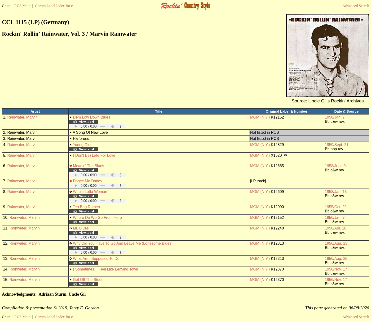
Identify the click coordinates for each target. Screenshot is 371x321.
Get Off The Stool (87, 280)
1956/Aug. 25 (336, 243)
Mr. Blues (81, 228)
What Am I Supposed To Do (96, 259)
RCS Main (22, 6)
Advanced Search (356, 6)
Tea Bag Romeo (86, 207)
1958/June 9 (335, 166)
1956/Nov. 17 (336, 269)
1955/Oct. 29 (336, 207)
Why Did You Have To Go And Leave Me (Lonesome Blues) (122, 243)
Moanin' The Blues (88, 166)
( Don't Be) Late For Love (94, 155)
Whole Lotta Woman (90, 192)
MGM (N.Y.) (260, 117)
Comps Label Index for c (54, 6)
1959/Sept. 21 (337, 145)
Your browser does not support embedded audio (98, 126)
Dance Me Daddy (87, 181)
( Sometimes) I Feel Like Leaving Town (105, 269)
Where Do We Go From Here (97, 218)
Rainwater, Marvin (22, 117)
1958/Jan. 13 (336, 192)
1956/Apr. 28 (335, 228)
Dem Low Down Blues (91, 117)
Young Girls (82, 145)
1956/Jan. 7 (335, 117)
